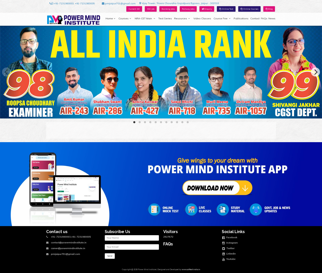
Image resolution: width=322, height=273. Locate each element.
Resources (182, 18)
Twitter (228, 248)
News (271, 18)
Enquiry (207, 8)
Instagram (230, 243)
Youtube (229, 259)
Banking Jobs (168, 9)
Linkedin (229, 254)
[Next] (315, 72)
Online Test (226, 8)
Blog (269, 8)
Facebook (229, 238)
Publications (241, 18)
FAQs (264, 18)
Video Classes (202, 18)
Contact (255, 18)
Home (110, 18)
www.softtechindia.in (191, 269)
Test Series (165, 18)
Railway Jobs (188, 9)
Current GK (134, 9)
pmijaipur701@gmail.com (119, 3)
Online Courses (249, 8)
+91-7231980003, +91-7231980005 (72, 3)
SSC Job (150, 9)
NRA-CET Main (145, 18)
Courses (124, 18)
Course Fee (222, 18)
